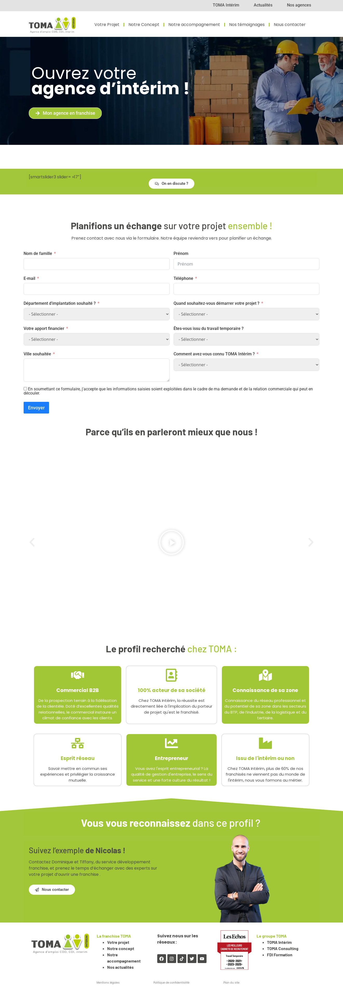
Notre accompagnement (194, 24)
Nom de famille (38, 253)
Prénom (181, 253)
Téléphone (183, 278)
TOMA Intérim (226, 5)
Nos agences (299, 5)
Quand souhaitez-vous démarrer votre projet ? (216, 303)
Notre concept (121, 948)
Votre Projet (106, 24)
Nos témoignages (247, 24)
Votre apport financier (44, 328)
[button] (32, 542)
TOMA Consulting (282, 948)
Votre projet (118, 942)
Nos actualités (120, 967)
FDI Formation (279, 954)
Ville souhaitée (37, 353)
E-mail (29, 278)
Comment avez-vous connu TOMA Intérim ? (214, 353)
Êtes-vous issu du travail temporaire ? (209, 328)
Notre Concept (143, 24)
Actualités (263, 5)
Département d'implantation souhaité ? (60, 303)
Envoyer (36, 407)
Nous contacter (290, 24)
